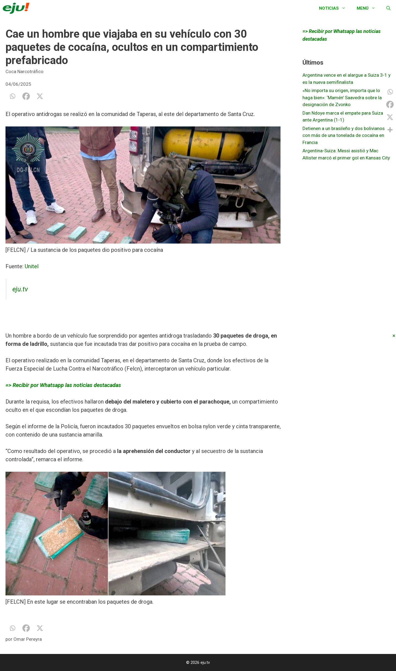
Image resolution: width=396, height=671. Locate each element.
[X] (40, 96)
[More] (390, 129)
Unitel (30, 266)
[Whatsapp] (12, 96)
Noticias (335, 8)
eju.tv (20, 289)
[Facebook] (26, 96)
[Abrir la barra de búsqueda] (388, 8)
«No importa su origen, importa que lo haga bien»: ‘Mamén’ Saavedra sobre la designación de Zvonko (342, 97)
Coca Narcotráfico (24, 71)
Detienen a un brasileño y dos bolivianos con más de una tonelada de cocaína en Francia (343, 135)
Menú (369, 8)
